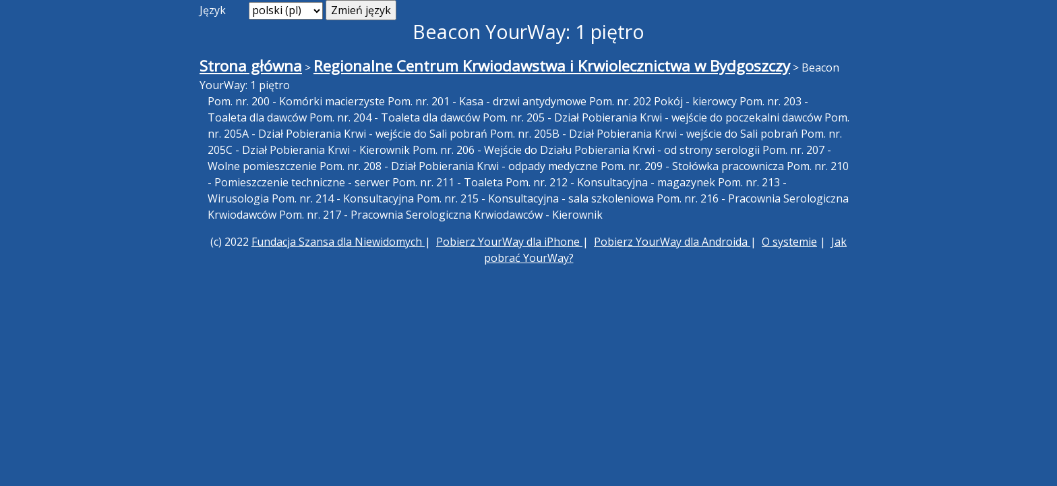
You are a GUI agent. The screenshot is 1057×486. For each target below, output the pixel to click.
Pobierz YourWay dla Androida (672, 241)
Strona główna (251, 65)
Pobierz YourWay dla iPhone (509, 241)
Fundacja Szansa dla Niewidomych (338, 241)
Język (213, 10)
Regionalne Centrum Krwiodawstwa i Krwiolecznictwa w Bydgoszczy (551, 65)
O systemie (789, 241)
